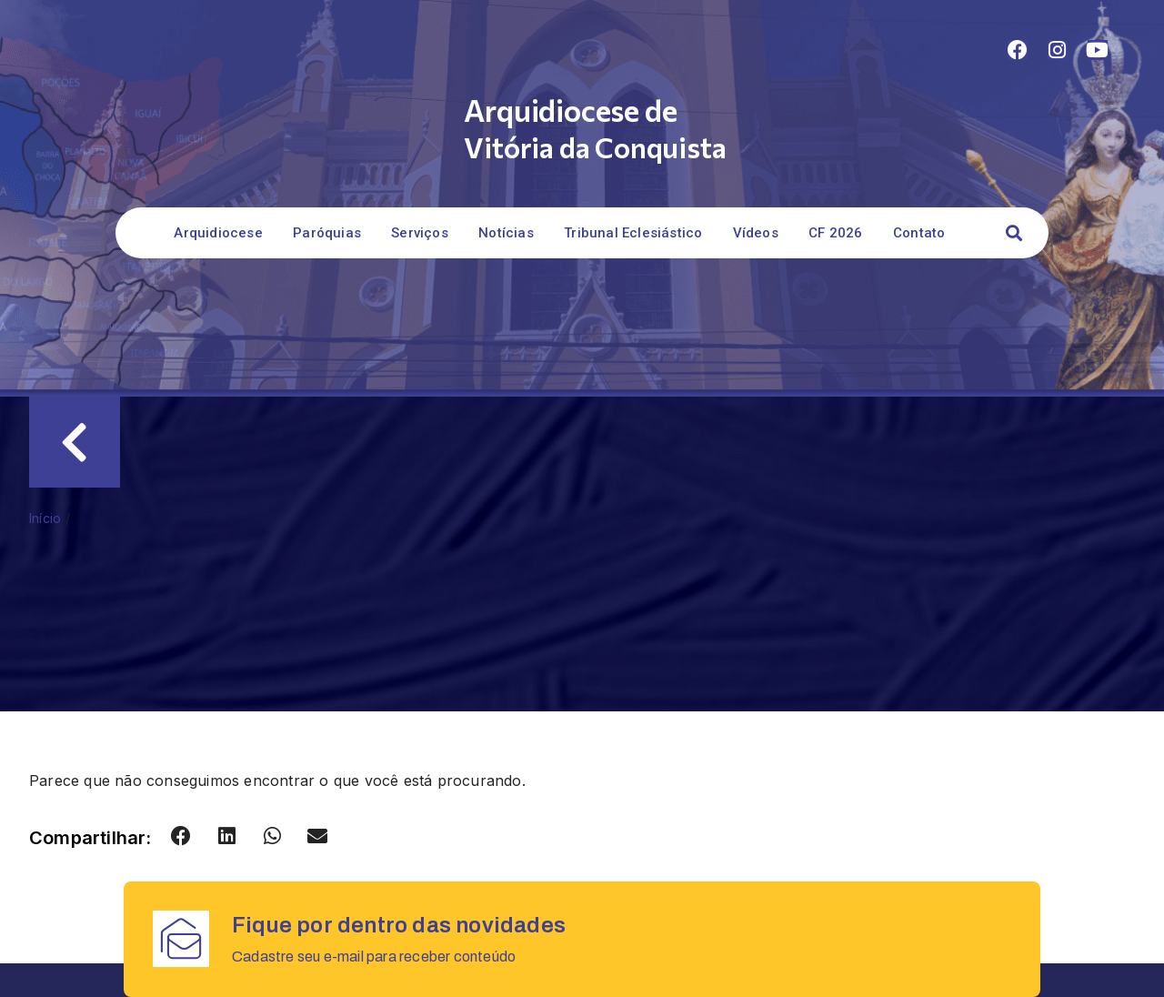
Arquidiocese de (570, 109)
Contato (919, 233)
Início (45, 518)
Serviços (419, 233)
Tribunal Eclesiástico (633, 233)
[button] (1013, 233)
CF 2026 (835, 233)
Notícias (506, 233)
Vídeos (755, 233)
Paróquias (327, 233)
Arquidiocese (218, 233)
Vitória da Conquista (595, 146)
